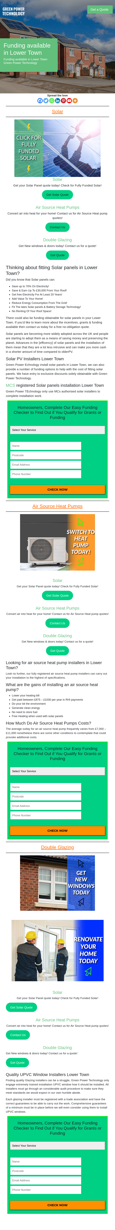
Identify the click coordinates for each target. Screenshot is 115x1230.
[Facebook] (40, 100)
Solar (57, 179)
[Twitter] (46, 100)
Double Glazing (57, 240)
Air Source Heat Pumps (58, 207)
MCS (10, 385)
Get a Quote (99, 9)
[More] (75, 100)
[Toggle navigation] (84, 9)
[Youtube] (69, 100)
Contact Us (57, 227)
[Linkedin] (57, 100)
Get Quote (57, 255)
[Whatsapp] (51, 100)
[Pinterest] (63, 100)
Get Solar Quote (57, 194)
